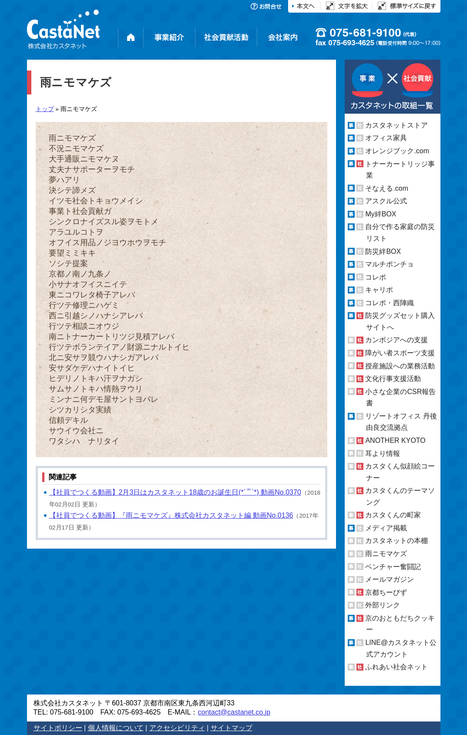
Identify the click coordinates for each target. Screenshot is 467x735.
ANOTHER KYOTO (395, 440)
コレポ (375, 277)
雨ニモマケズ (386, 553)
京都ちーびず (386, 592)
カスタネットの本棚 (396, 540)
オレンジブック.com (397, 151)
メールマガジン (389, 579)
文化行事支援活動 (393, 378)
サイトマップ (231, 728)
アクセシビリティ (177, 728)
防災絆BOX (383, 251)
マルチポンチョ (389, 264)
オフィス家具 (386, 138)
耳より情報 (382, 453)
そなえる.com (386, 188)
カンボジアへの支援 (396, 340)
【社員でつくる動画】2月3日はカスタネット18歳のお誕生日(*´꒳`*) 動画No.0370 (175, 492)
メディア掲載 (386, 528)
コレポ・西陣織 (389, 303)
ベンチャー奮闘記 (393, 566)
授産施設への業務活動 (400, 366)
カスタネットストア (396, 125)
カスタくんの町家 (393, 515)
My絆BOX (380, 214)
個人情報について (116, 728)
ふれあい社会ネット (396, 667)
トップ (45, 109)
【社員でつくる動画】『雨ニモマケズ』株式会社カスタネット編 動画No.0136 (171, 515)
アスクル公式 (386, 201)
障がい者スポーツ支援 (400, 353)
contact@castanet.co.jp (234, 712)
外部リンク (382, 605)
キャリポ (379, 289)
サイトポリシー (58, 728)
